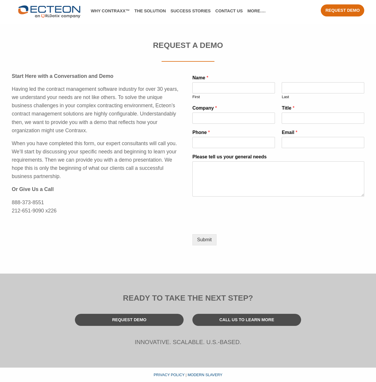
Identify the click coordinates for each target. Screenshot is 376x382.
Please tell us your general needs (229, 156)
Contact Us (229, 11)
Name (200, 77)
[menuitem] (110, 11)
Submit (204, 239)
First (196, 97)
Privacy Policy (169, 375)
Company (204, 107)
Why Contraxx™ (110, 11)
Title (288, 107)
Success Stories (191, 11)
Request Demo (342, 10)
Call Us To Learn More (246, 319)
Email (289, 132)
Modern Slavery (205, 375)
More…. (256, 11)
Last (285, 97)
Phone (201, 132)
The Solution (150, 11)
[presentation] (237, 224)
